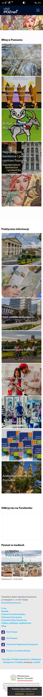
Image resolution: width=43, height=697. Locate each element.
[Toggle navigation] (37, 10)
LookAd (36, 662)
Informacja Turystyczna (18, 284)
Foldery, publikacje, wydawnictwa (16, 623)
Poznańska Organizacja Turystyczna (19, 644)
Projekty (19, 662)
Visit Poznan (9, 632)
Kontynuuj (19, 694)
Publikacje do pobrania (18, 447)
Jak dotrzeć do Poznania (19, 415)
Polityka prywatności (21, 659)
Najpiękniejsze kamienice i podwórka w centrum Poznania (19, 156)
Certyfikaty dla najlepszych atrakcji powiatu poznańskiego (18, 91)
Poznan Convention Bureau (13, 614)
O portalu (6, 659)
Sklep (3, 626)
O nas (3, 608)
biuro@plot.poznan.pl (11, 603)
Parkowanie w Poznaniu (19, 317)
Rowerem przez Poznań (18, 350)
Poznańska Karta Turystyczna (14, 620)
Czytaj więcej (30, 694)
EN (39, 3)
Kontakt (4, 611)
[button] (4, 526)
